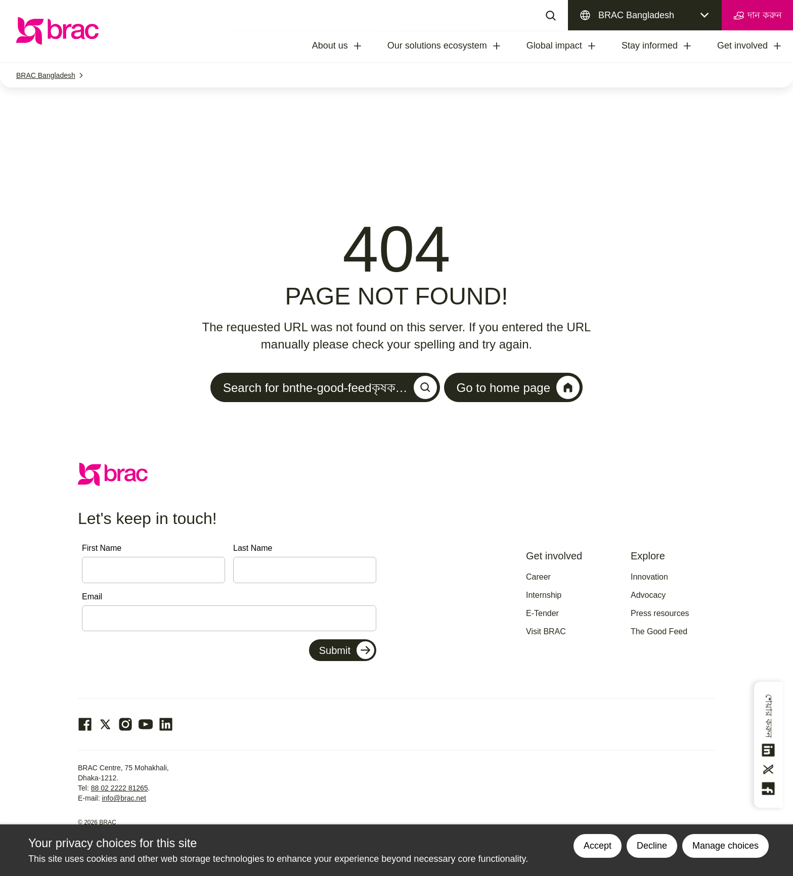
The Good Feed (659, 631)
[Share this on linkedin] (769, 750)
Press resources (660, 613)
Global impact (554, 45)
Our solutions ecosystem (437, 45)
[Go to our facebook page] (85, 724)
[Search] (551, 15)
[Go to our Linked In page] (166, 724)
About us (330, 45)
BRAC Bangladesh (636, 15)
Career (538, 577)
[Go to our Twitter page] (105, 724)
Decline (652, 846)
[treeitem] (366, 46)
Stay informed (650, 45)
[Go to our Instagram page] (125, 724)
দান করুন (757, 16)
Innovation (649, 577)
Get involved (742, 45)
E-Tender (542, 613)
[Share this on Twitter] (769, 769)
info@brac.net (124, 798)
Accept (597, 846)
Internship (543, 595)
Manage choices (725, 846)
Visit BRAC (546, 631)
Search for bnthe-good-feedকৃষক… (330, 387)
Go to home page (518, 387)
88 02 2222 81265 (119, 788)
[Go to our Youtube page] (146, 724)
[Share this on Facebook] (769, 788)
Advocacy (648, 595)
